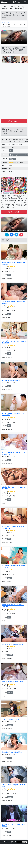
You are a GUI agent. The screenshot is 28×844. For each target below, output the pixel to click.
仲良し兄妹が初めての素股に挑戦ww (12, 752)
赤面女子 (12, 159)
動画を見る (14, 121)
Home (3, 22)
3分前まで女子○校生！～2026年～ (11, 719)
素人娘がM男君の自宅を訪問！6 (10, 380)
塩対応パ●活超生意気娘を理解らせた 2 (12, 682)
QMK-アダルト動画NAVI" (10, 2)
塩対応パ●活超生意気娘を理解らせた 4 (12, 644)
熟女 (9, 425)
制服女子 (10, 655)
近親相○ (10, 578)
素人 (8, 22)
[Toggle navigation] (25, 2)
